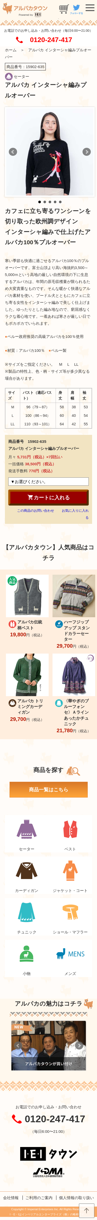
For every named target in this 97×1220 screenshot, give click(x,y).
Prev (13, 152)
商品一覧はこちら (48, 789)
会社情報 (11, 1197)
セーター (21, 76)
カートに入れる (48, 497)
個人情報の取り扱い (76, 1197)
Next (87, 152)
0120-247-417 (51, 40)
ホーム (11, 50)
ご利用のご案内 (39, 1197)
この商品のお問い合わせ (35, 511)
